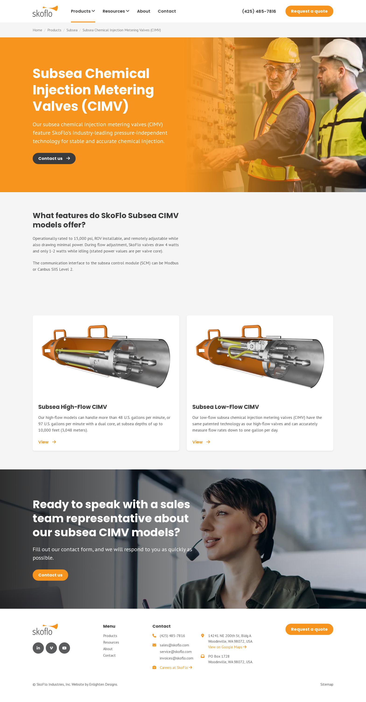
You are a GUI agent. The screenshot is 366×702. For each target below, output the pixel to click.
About (108, 648)
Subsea (72, 30)
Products (54, 30)
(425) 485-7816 (259, 11)
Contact (109, 655)
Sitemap (326, 684)
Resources (111, 642)
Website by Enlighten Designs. (95, 684)
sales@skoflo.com (174, 645)
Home (37, 30)
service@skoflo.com (176, 651)
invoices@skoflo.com (176, 658)
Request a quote (309, 11)
